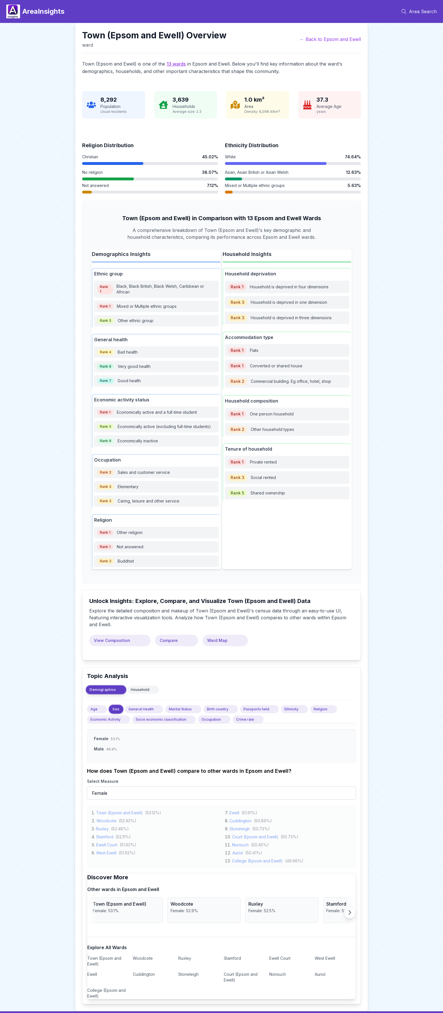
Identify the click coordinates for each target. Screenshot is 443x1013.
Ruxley (102, 827)
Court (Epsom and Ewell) (255, 835)
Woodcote (106, 819)
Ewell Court (106, 843)
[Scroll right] (350, 912)
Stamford (104, 835)
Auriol (237, 851)
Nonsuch (240, 843)
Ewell (234, 811)
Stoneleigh (240, 827)
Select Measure (102, 781)
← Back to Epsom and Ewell (330, 39)
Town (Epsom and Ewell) (119, 811)
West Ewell (106, 851)
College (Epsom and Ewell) (257, 859)
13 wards (176, 64)
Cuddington (241, 819)
